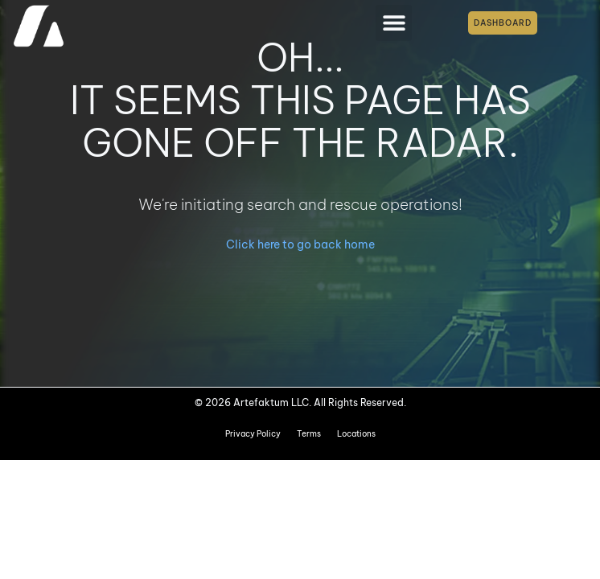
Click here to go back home (300, 244)
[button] (394, 23)
